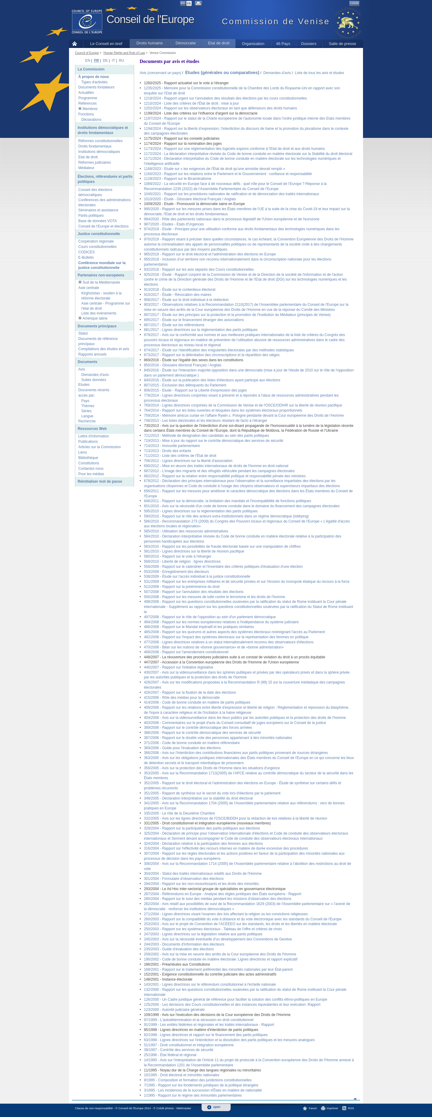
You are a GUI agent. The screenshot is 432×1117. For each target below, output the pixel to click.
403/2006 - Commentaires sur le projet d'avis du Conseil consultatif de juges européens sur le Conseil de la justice (235, 723)
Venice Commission (163, 53)
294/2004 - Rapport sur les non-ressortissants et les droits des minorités (201, 884)
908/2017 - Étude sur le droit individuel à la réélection (186, 300)
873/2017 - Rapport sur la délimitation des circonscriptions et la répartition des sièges (212, 355)
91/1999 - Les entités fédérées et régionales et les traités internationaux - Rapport (209, 1025)
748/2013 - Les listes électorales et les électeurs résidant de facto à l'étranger (205, 421)
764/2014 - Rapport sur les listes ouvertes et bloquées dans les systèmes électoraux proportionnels (223, 410)
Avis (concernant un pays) (160, 73)
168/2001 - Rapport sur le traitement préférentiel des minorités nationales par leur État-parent (218, 969)
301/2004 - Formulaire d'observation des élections (184, 879)
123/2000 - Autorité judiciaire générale (174, 1010)
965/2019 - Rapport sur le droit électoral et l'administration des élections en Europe (210, 254)
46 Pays (283, 43)
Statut (83, 333)
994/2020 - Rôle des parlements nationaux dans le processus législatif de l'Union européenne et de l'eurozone (232, 219)
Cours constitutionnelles (97, 247)
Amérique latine (94, 318)
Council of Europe (87, 53)
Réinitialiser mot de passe (100, 481)
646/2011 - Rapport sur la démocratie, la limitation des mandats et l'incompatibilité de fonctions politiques (227, 501)
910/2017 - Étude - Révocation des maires (178, 295)
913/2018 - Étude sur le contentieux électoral (179, 289)
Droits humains (149, 43)
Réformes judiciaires (94, 162)
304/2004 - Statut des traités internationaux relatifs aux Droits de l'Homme (203, 873)
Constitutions (88, 463)
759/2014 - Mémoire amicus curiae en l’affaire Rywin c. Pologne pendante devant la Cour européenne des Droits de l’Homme (244, 415)
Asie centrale (88, 288)
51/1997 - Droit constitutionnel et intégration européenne (189, 1045)
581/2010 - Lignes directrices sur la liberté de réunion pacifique (194, 551)
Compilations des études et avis (103, 349)
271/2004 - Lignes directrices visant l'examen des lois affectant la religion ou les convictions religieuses (226, 914)
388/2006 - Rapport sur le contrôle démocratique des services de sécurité (202, 733)
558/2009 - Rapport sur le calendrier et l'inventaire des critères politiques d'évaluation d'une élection (223, 566)
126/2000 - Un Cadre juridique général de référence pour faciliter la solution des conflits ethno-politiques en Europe (235, 999)
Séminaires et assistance (98, 210)
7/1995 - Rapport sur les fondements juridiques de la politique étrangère (201, 1085)
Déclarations (91, 120)
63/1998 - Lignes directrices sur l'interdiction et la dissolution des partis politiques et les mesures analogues (229, 1040)
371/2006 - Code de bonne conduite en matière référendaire (192, 743)
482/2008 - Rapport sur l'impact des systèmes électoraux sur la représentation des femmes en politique (226, 637)
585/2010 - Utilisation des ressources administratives (186, 531)
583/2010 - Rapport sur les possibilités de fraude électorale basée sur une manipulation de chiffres (222, 546)
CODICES (86, 252)
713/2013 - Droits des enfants (167, 451)
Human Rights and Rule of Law (124, 53)
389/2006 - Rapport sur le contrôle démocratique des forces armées (198, 727)
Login (354, 3)
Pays (85, 401)
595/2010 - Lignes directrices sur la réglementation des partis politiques (201, 511)
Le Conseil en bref (106, 43)
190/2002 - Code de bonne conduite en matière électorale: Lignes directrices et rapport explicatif (221, 959)
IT (113, 60)
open (216, 1107)
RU (121, 60)
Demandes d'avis (95, 375)
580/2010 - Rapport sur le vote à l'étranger (178, 556)
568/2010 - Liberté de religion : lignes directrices (182, 561)
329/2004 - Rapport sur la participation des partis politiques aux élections (202, 828)
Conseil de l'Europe (150, 19)
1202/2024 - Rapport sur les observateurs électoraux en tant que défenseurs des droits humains (220, 108)
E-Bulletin (86, 257)
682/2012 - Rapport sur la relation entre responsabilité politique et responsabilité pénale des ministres (225, 476)
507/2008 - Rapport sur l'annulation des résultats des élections (194, 592)
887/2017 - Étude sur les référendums (174, 325)
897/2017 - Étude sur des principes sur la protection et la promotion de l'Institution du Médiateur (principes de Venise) (237, 315)
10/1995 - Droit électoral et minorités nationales (181, 1075)
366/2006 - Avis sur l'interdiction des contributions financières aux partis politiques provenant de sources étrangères (236, 753)
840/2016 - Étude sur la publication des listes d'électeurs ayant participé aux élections (212, 380)
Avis (81, 369)
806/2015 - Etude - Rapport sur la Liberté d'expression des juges (195, 390)
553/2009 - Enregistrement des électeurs (176, 572)
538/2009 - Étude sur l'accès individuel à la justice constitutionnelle (197, 576)
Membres (90, 109)
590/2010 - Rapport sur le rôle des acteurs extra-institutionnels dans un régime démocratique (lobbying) (226, 516)
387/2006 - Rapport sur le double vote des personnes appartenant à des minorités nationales (218, 738)
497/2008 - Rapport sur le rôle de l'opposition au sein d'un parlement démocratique (210, 617)
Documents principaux (97, 326)
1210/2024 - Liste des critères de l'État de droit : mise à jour (191, 103)
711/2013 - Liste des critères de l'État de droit (180, 456)
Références (87, 103)
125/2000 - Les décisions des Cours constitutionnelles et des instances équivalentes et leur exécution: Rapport (232, 1004)
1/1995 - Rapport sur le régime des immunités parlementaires (193, 1095)
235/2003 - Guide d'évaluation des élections (179, 949)
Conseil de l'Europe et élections (103, 226)
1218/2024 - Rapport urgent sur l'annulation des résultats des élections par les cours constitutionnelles (225, 98)
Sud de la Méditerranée (101, 282)
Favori (313, 1108)
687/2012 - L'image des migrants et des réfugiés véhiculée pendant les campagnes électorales (219, 471)
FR (189, 3)
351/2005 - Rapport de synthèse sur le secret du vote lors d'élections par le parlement (212, 793)
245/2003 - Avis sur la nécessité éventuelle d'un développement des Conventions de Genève (218, 939)
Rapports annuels (92, 354)
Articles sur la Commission (99, 447)
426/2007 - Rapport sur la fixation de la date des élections (190, 692)
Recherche (87, 421)
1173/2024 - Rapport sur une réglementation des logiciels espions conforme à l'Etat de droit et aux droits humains (234, 149)
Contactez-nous (91, 468)
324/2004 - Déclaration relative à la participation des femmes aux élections (203, 843)
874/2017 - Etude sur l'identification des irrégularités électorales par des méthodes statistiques (219, 350)
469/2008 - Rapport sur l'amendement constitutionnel (186, 652)
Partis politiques (91, 215)
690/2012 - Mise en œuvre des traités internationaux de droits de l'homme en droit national (216, 466)
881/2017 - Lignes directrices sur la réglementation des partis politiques (201, 330)
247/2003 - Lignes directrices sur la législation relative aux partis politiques (203, 934)
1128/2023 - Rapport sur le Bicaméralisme (178, 179)
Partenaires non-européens (101, 275)
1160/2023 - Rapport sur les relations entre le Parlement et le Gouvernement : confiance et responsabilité (228, 174)
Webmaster (183, 1108)
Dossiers (308, 43)
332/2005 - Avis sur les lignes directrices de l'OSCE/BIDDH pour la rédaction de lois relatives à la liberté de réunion (235, 818)
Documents (87, 362)
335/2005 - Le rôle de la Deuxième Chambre (179, 813)
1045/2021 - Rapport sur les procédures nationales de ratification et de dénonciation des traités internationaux (231, 194)
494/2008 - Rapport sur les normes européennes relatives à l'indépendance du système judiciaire (221, 622)
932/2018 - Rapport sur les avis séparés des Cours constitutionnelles (199, 269)
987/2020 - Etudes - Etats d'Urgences (174, 224)
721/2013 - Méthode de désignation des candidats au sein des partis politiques (206, 435)
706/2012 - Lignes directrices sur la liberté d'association (188, 461)
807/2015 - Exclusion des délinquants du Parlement (185, 385)
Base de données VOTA (97, 221)
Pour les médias (91, 474)
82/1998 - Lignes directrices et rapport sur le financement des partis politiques (206, 1035)
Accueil (76, 43)
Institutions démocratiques (99, 152)
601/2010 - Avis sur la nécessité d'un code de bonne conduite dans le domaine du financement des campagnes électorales (242, 506)
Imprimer (332, 1108)
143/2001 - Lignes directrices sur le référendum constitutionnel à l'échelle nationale (210, 984)
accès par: (86, 395)
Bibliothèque (88, 458)
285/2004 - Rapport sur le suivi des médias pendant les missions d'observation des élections (217, 899)
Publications (88, 441)
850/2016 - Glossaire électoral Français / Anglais (182, 365)
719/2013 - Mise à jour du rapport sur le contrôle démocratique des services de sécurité (213, 441)
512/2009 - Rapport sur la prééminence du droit (182, 587)
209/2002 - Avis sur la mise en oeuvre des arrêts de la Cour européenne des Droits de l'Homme (220, 954)
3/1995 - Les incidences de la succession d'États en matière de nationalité (203, 1090)
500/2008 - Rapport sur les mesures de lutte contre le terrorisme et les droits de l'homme (214, 597)
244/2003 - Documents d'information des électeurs (184, 944)
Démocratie (186, 43)
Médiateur (86, 168)
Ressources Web (92, 429)
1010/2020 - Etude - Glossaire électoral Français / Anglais (190, 199)
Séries (86, 411)
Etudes (83, 385)
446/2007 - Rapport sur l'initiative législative (178, 667)
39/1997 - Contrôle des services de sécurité (178, 1050)
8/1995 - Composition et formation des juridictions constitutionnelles (198, 1080)
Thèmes (87, 406)
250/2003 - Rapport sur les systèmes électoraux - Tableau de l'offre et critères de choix (213, 929)
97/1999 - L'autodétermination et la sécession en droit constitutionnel (199, 1020)
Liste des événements (98, 313)
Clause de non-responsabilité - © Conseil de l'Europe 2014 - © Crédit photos (124, 1108)
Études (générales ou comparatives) (222, 72)
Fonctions (86, 114)
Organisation (253, 43)
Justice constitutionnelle (99, 234)
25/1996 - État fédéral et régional (170, 1055)
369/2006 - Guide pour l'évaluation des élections (182, 748)
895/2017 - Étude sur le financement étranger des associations (194, 320)
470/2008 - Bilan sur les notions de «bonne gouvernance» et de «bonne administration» (214, 647)
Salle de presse (342, 43)
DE (105, 60)
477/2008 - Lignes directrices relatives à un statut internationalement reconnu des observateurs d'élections (229, 642)
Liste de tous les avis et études (319, 73)
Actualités (86, 93)
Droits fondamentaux (95, 146)
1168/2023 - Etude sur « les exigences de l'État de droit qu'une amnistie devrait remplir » (214, 169)
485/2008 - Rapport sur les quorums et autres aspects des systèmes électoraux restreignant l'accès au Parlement (234, 632)
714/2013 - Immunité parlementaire (172, 446)
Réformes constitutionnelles (100, 141)
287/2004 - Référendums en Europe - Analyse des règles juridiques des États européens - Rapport (222, 894)
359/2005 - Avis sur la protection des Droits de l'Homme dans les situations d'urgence (212, 768)
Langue (87, 416)
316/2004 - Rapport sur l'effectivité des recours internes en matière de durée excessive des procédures (226, 848)
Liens (82, 452)
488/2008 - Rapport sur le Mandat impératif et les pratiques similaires (199, 627)
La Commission (91, 69)
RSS (351, 1108)
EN (183, 3)
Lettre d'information (93, 436)
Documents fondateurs (96, 87)
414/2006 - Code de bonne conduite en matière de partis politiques (197, 702)
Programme (87, 98)
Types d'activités (94, 82)
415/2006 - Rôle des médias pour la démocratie (182, 698)
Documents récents (93, 390)
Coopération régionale (96, 241)
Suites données (93, 380)
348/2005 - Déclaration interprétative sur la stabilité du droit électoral (198, 798)
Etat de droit (219, 43)
